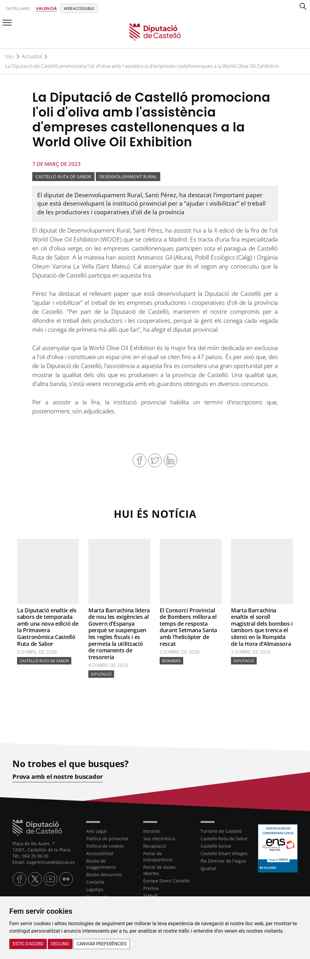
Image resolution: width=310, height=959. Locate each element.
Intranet (151, 831)
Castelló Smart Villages (224, 853)
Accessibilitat (99, 853)
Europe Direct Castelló (166, 881)
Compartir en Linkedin (170, 460)
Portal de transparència (157, 856)
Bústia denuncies (104, 874)
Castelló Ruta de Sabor (63, 177)
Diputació (101, 674)
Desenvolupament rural (128, 177)
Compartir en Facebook (139, 460)
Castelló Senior (216, 846)
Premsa (151, 888)
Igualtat (208, 868)
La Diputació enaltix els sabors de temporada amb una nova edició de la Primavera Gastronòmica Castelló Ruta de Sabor (47, 626)
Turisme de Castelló (221, 831)
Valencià (46, 8)
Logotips (95, 889)
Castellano (18, 8)
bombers (171, 661)
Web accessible (79, 8)
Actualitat (32, 56)
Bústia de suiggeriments (101, 864)
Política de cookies (105, 846)
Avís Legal (96, 831)
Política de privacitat (107, 838)
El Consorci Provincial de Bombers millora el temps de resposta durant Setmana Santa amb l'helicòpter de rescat (188, 626)
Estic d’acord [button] (28, 943)
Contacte (95, 882)
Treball (150, 896)
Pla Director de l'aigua (223, 861)
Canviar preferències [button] (101, 943)
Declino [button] (60, 943)
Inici (9, 56)
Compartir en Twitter (155, 460)
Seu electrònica (159, 838)
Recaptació (154, 846)
